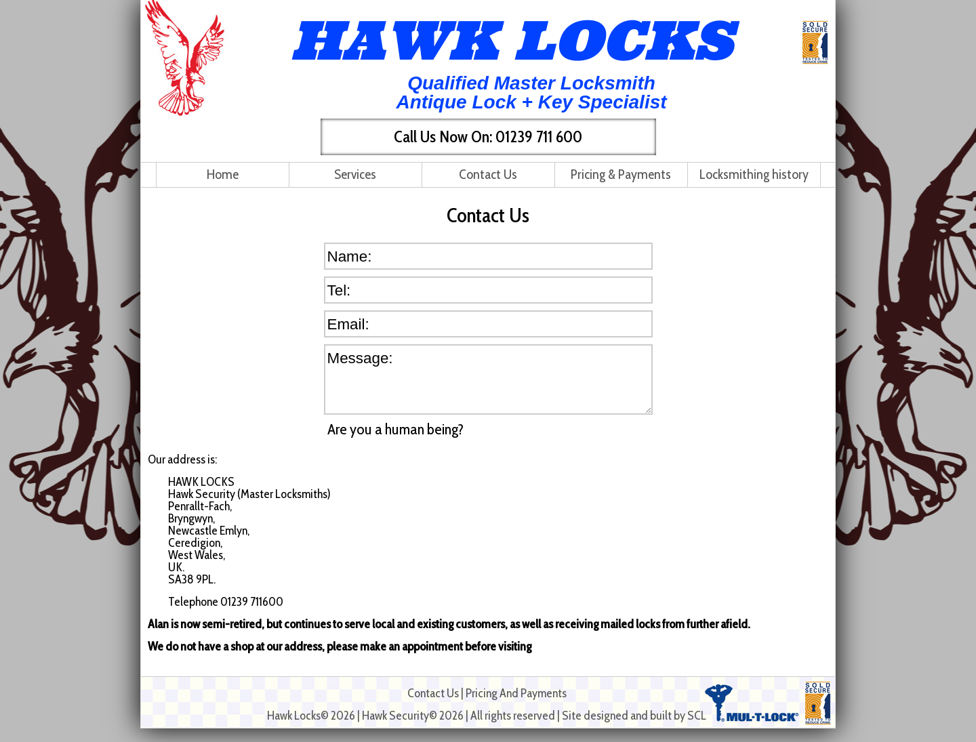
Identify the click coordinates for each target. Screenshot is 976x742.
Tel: (339, 290)
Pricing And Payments (516, 693)
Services (355, 174)
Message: (360, 358)
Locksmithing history (754, 174)
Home (223, 174)
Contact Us (488, 174)
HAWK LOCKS (512, 40)
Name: (349, 256)
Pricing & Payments (621, 174)
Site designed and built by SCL (634, 715)
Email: (348, 324)
